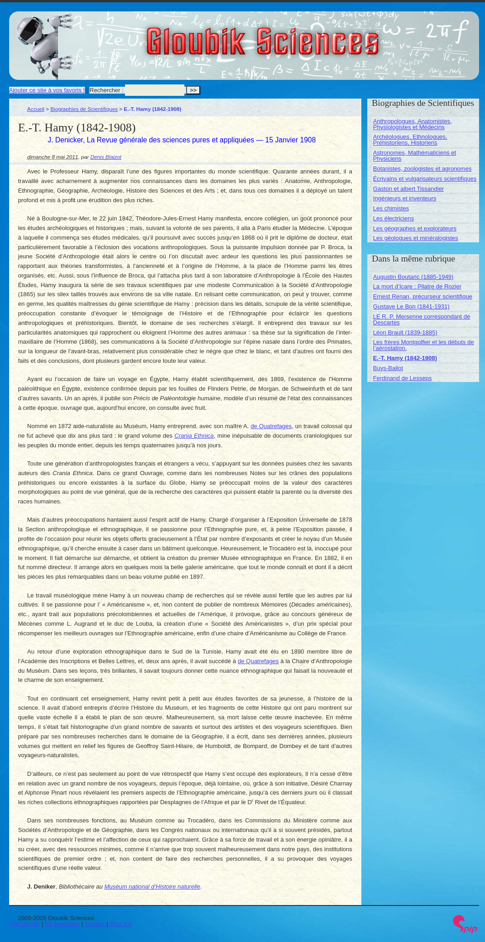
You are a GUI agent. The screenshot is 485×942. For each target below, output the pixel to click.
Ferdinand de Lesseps (402, 378)
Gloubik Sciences (314, 35)
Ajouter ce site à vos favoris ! (47, 90)
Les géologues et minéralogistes (415, 238)
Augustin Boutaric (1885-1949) (413, 276)
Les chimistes (391, 208)
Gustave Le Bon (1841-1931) (411, 306)
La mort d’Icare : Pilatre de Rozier (417, 286)
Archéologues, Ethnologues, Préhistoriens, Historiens (410, 139)
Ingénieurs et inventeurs (405, 198)
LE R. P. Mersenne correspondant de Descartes (421, 319)
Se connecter (62, 924)
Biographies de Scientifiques (84, 109)
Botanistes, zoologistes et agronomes (422, 168)
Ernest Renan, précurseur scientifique (423, 296)
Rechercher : (106, 90)
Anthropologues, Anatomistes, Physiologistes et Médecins (412, 124)
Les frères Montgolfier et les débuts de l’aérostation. (423, 345)
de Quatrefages (271, 426)
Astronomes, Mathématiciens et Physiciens (414, 155)
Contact (94, 924)
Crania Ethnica (194, 435)
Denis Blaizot (105, 157)
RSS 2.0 (121, 924)
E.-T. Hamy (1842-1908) (405, 358)
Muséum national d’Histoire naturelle (152, 886)
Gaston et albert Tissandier (408, 188)
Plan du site (24, 924)
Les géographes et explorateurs (415, 228)
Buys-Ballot (388, 368)
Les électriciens (393, 218)
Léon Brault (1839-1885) (405, 332)
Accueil (36, 109)
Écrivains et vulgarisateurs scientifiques (425, 178)
